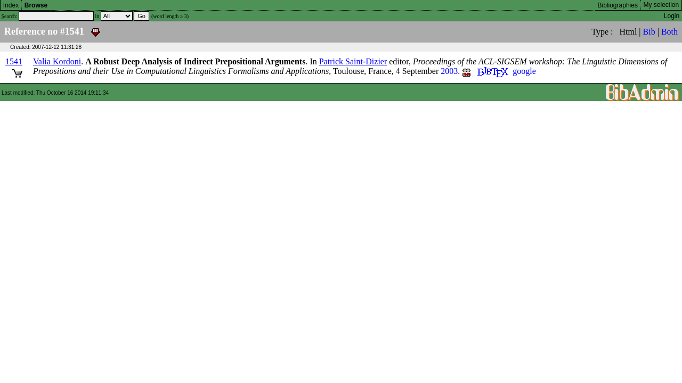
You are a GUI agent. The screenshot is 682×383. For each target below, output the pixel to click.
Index (11, 5)
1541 (13, 61)
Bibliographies (618, 5)
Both (669, 31)
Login (671, 16)
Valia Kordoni (57, 61)
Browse (36, 5)
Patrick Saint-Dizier (353, 61)
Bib (649, 31)
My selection (661, 5)
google (524, 71)
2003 (449, 71)
